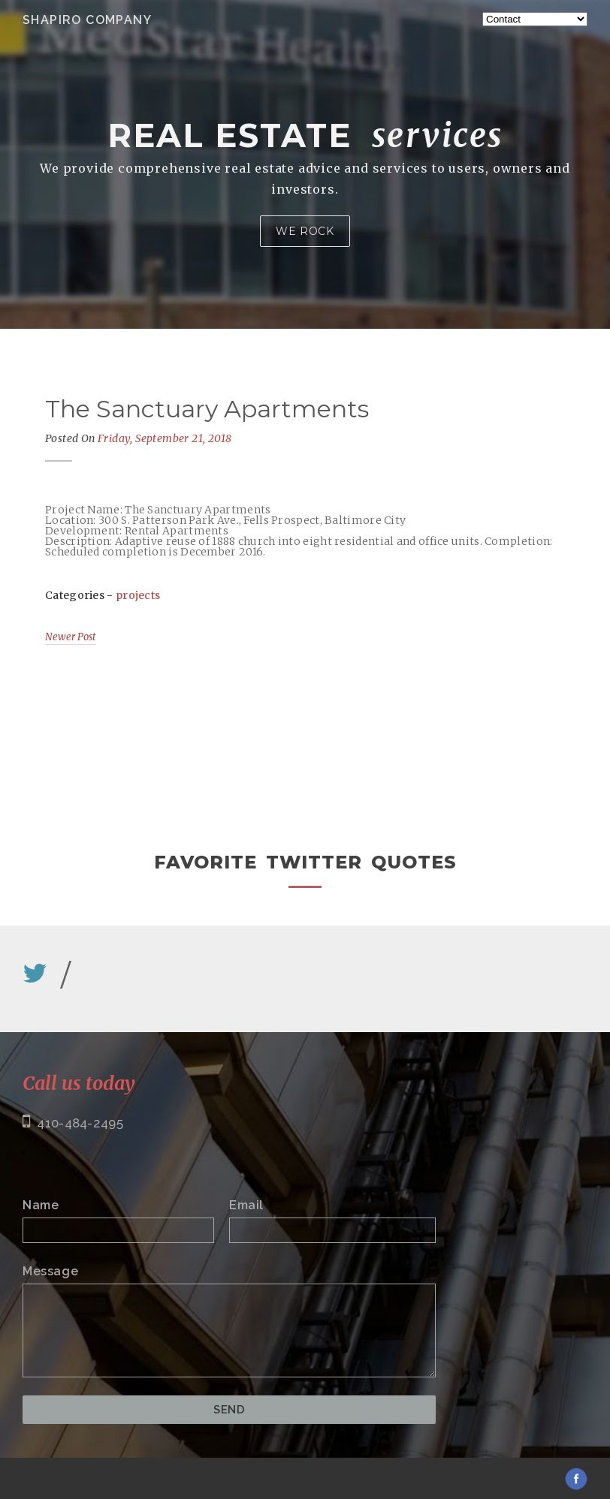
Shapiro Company (87, 20)
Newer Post (70, 637)
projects (138, 595)
